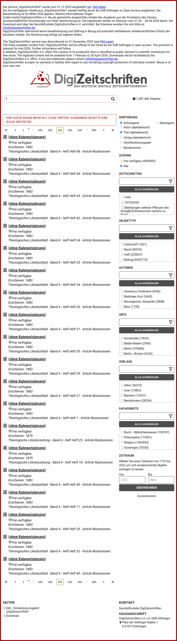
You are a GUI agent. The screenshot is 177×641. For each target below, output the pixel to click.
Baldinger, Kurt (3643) (136, 296)
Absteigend (165, 123)
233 (80, 130)
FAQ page (106, 41)
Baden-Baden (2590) (136, 343)
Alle (124, 166)
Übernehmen (146, 487)
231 (60, 130)
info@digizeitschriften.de (19, 27)
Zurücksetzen (146, 496)
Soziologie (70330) (135, 447)
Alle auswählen (146, 189)
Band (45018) (131, 249)
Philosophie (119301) (136, 437)
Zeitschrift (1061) (134, 244)
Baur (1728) (130, 306)
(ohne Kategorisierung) (27, 137)
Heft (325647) (132, 254)
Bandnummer (130, 147)
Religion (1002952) (135, 442)
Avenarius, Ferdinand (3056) (140, 291)
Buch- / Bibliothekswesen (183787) (145, 432)
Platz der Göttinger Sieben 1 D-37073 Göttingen (140, 624)
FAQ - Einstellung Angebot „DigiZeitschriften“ (22, 609)
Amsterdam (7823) (135, 338)
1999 (126, 197)
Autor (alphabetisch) (135, 127)
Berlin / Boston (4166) (137, 353)
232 (70, 130)
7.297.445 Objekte (147, 98)
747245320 (130, 202)
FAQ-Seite (99, 7)
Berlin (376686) (132, 348)
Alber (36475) (131, 385)
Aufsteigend (129, 123)
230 (50, 130)
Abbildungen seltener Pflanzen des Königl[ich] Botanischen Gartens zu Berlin (145, 211)
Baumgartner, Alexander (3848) (142, 301)
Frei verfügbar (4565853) (138, 161)
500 (94, 130)
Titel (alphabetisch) (134, 132)
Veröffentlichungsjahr (135, 142)
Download (12, 616)
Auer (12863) (131, 390)
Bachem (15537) (133, 395)
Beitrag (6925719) (134, 259)
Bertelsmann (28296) (136, 400)
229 (40, 130)
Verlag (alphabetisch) (135, 137)
